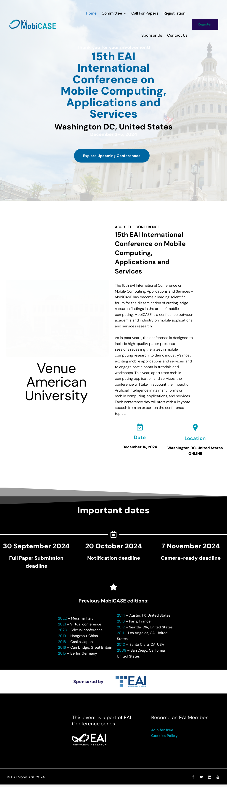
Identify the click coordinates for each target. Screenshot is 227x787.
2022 (62, 620)
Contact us (178, 35)
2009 (121, 652)
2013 (121, 623)
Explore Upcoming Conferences (111, 161)
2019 (62, 638)
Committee (90, 13)
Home (70, 13)
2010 (121, 647)
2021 (62, 626)
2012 (121, 629)
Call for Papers (122, 13)
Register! (205, 24)
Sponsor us (176, 13)
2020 (62, 632)
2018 (62, 644)
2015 (62, 655)
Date (140, 439)
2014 (121, 617)
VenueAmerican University (56, 382)
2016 (62, 649)
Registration (151, 13)
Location (195, 440)
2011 (120, 635)
